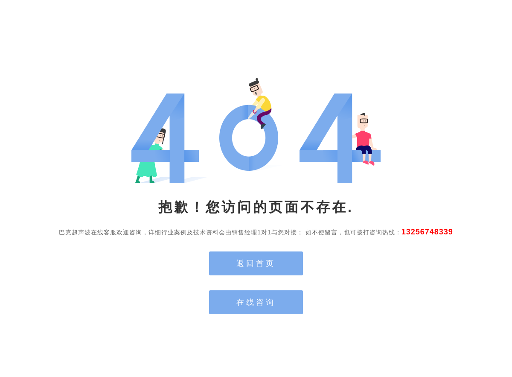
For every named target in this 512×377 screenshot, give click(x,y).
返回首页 (256, 263)
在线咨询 (256, 302)
